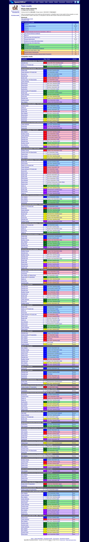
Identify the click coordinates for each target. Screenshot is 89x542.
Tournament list (15, 12)
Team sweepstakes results (27, 18)
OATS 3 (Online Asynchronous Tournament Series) (34, 454)
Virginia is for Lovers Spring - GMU (32, 50)
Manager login (69, 2)
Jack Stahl (24, 413)
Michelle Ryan (25, 62)
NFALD (60, 413)
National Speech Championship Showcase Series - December (36, 385)
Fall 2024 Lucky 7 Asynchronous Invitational (34, 48)
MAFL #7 (24, 366)
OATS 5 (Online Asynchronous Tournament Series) (34, 469)
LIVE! (37, 2)
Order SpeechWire (38, 538)
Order (46, 2)
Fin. (45, 267)
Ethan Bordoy (34, 79)
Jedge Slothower (25, 72)
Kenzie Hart (30, 64)
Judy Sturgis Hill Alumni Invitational (32, 33)
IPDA (63, 182)
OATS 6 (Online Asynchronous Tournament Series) (34, 472)
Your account (62, 2)
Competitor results (25, 20)
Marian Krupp (25, 154)
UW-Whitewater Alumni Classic (29, 487)
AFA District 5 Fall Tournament (29, 68)
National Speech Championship (31, 52)
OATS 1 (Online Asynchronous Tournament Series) (34, 441)
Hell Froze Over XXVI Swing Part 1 (32, 42)
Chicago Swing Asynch (29, 39)
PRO (61, 66)
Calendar (51, 2)
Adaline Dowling (25, 90)
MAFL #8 (26, 44)
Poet (52, 342)
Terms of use (62, 539)
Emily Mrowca (25, 200)
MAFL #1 (26, 28)
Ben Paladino (25, 102)
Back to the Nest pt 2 (27, 130)
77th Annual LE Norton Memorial (29, 61)
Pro (51, 338)
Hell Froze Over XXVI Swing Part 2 (32, 37)
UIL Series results (15, 15)
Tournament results (48, 538)
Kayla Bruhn (24, 66)
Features (42, 2)
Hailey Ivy (24, 64)
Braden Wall (24, 70)
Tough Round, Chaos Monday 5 (29, 482)
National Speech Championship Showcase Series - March (35, 392)
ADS (62, 62)
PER (58, 115)
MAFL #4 (26, 35)
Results (56, 2)
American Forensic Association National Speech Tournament (37, 54)
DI (58, 77)
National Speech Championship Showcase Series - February (36, 388)
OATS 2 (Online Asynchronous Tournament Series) (34, 444)
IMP (58, 75)
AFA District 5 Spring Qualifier (29, 103)
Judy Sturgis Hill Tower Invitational (32, 46)
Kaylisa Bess (24, 87)
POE (58, 105)
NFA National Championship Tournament (31, 411)
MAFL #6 (26, 24)
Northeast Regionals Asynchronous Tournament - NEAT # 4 (37, 31)
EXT (61, 92)
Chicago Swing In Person (30, 26)
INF (58, 70)
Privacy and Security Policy (71, 539)
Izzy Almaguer (25, 144)
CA (59, 137)
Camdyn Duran (25, 79)
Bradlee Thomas (25, 133)
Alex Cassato (24, 156)
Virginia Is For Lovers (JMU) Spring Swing (33, 41)
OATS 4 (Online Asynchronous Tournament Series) (34, 457)
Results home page (15, 11)
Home (33, 2)
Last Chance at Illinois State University (31, 269)
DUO (60, 64)
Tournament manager (64, 538)
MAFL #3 (26, 29)
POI (61, 74)
